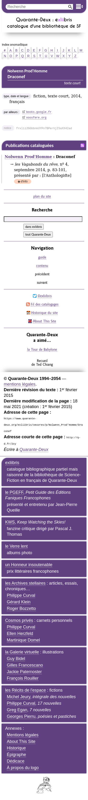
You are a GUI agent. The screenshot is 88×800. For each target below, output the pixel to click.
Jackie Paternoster (24, 671)
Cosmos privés (19, 620)
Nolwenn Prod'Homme (28, 157)
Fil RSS (82, 145)
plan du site (42, 196)
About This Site (44, 321)
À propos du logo (23, 767)
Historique (16, 748)
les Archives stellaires (25, 583)
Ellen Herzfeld (20, 633)
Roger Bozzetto (21, 608)
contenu (42, 266)
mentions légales (19, 384)
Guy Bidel (16, 658)
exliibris (12, 462)
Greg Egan (17, 710)
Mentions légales (22, 735)
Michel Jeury (18, 696)
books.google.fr (38, 112)
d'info (24, 182)
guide (42, 257)
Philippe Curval (21, 595)
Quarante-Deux (33, 449)
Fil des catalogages (44, 304)
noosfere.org (36, 117)
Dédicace (15, 761)
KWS (10, 522)
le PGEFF (14, 492)
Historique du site (44, 313)
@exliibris (45, 296)
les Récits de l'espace (25, 690)
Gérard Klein (19, 602)
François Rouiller (22, 678)
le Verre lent (16, 546)
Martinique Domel (23, 640)
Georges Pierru (21, 716)
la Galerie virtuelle (22, 652)
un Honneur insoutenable (28, 564)
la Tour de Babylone (42, 349)
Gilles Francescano (25, 665)
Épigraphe (16, 754)
